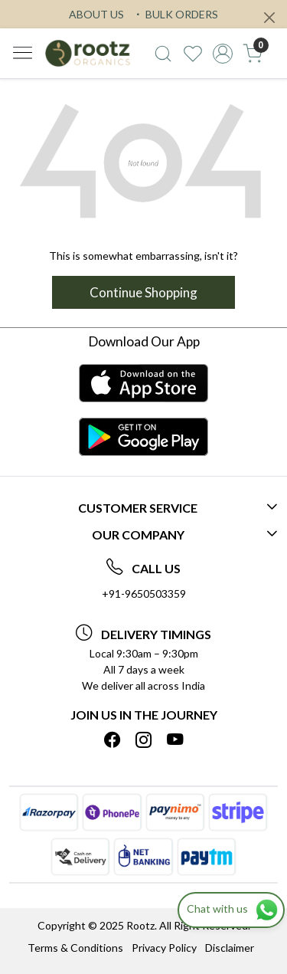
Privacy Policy (164, 947)
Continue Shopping (143, 292)
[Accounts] (222, 54)
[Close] (269, 17)
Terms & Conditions (75, 947)
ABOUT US (96, 14)
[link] (163, 54)
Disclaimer (229, 947)
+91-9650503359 (144, 593)
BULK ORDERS (175, 14)
